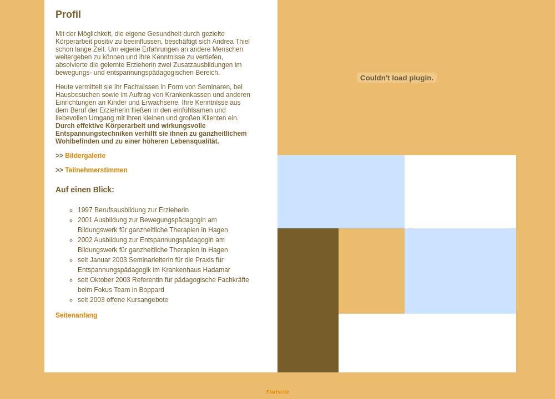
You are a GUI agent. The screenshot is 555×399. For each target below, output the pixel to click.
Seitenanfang (76, 315)
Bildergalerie (85, 156)
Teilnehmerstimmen (96, 170)
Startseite (277, 392)
